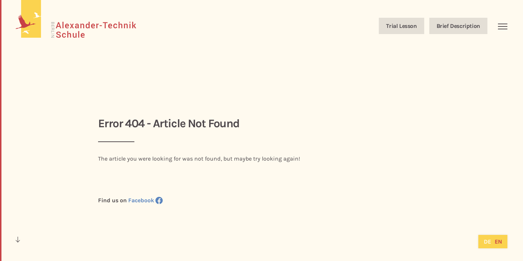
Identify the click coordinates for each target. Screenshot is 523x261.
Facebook (145, 200)
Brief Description (458, 25)
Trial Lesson (401, 25)
